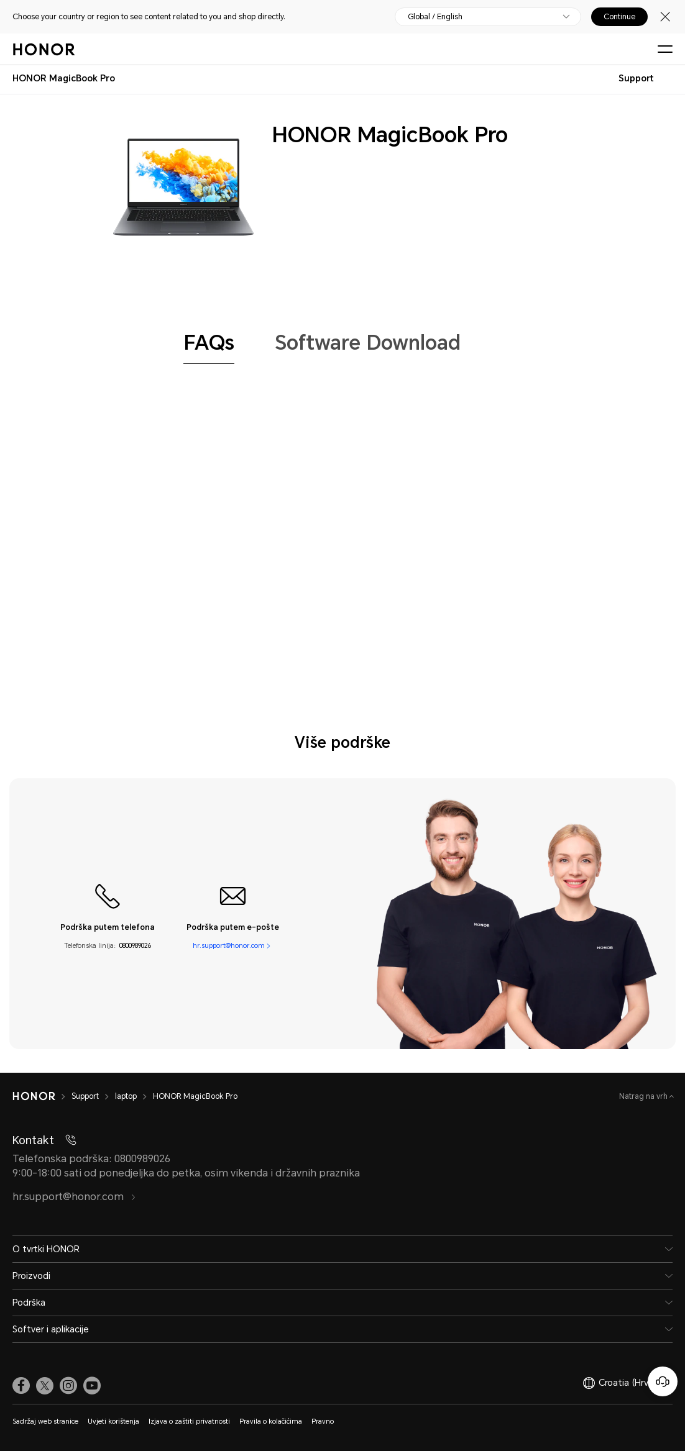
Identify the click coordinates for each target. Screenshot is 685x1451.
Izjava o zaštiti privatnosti (189, 1421)
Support (636, 78)
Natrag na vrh (644, 1096)
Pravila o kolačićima (270, 1421)
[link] (21, 1386)
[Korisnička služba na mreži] (663, 1381)
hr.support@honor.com (229, 946)
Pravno (322, 1421)
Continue (619, 16)
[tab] (208, 342)
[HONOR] (41, 1096)
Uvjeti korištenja (113, 1421)
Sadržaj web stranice (45, 1421)
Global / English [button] (435, 16)
